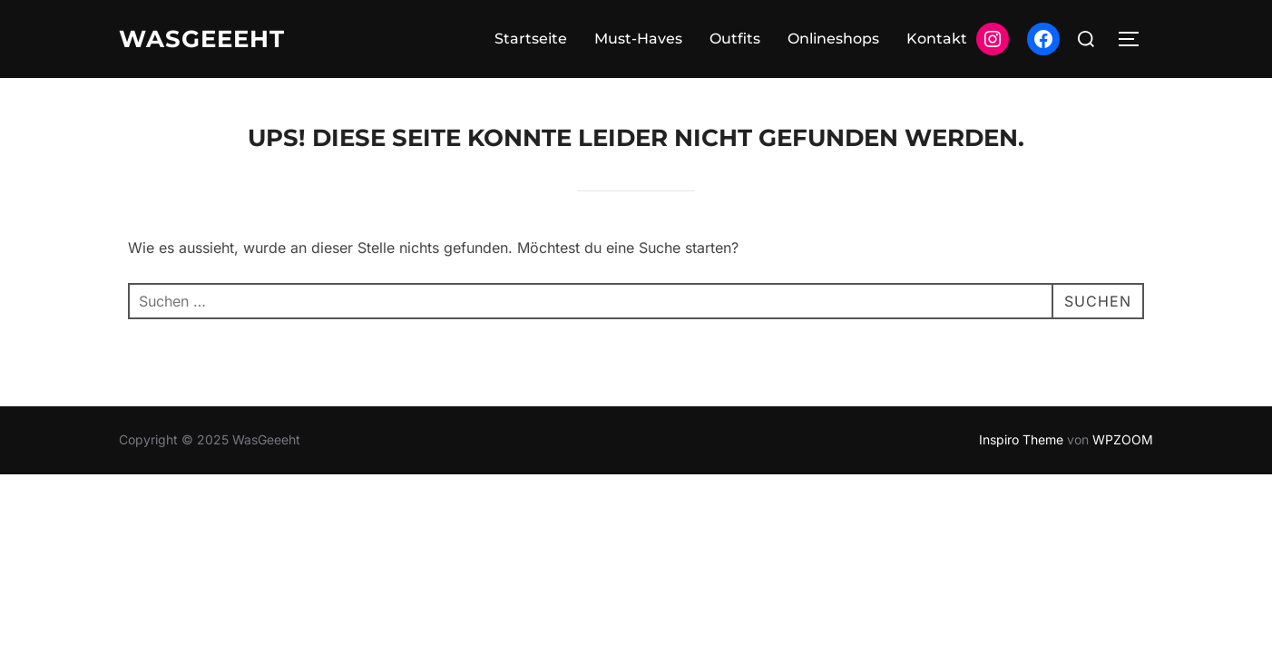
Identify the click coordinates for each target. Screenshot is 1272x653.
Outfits (734, 38)
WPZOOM (1122, 439)
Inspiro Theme (1021, 439)
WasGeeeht (202, 39)
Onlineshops (833, 38)
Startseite (530, 38)
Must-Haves (638, 38)
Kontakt (936, 38)
